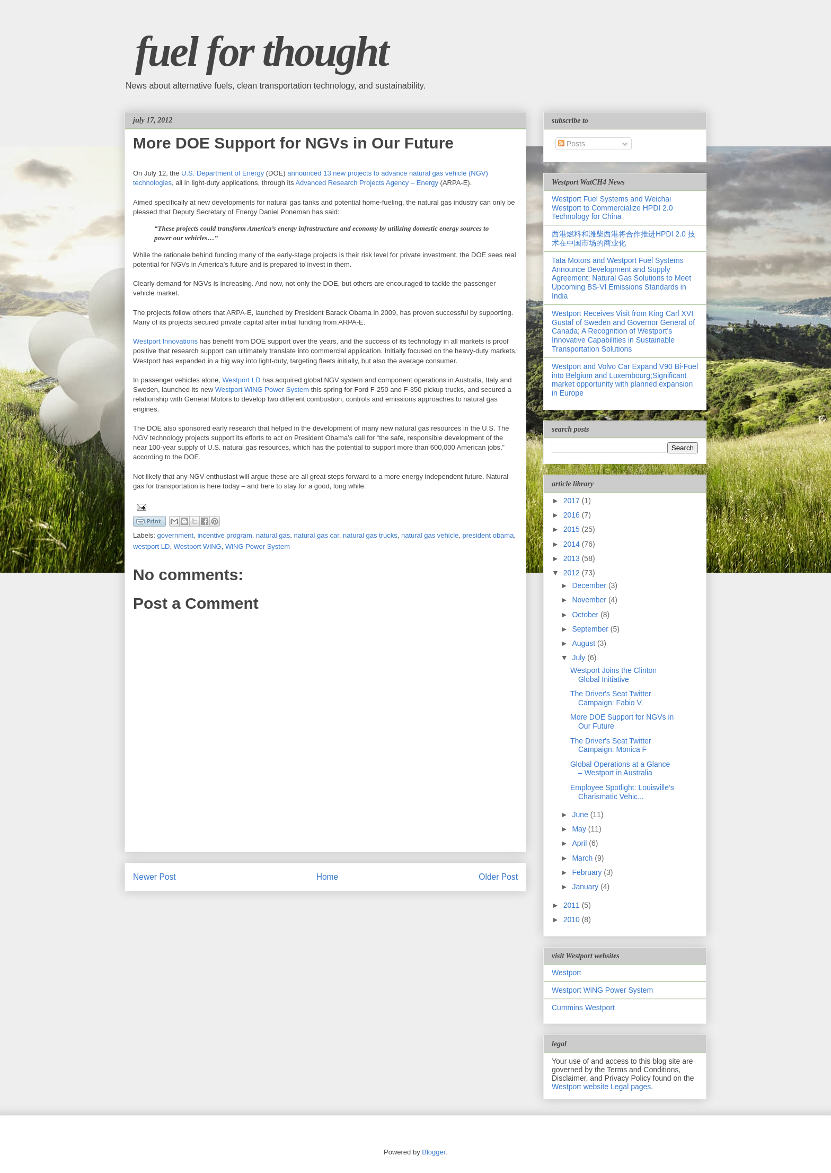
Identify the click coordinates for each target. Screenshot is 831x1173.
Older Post (498, 876)
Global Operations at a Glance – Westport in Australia (620, 768)
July (579, 657)
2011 (572, 905)
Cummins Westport (583, 1007)
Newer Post (154, 876)
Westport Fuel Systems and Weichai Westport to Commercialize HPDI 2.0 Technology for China (612, 208)
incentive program (224, 535)
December (590, 585)
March (583, 858)
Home (327, 876)
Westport (566, 972)
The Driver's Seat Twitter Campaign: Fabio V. (610, 698)
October (586, 614)
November (590, 600)
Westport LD (241, 380)
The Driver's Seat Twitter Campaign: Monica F (610, 745)
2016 (572, 515)
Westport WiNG (198, 546)
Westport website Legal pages (601, 1086)
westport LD (151, 546)
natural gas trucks (370, 535)
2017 (572, 500)
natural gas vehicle (429, 535)
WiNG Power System (257, 546)
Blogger (433, 1152)
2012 (572, 572)
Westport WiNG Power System (262, 389)
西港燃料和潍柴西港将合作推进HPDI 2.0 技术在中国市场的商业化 (623, 238)
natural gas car (316, 535)
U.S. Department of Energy (222, 173)
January (586, 886)
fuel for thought (261, 51)
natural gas (273, 535)
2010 (572, 919)
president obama (488, 535)
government (175, 535)
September (591, 629)
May (580, 829)
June (581, 814)
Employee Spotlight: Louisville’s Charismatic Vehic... (622, 792)
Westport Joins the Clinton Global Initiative (613, 675)
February (588, 872)
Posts (571, 143)
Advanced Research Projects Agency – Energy (366, 183)
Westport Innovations (165, 341)
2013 (572, 558)
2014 (572, 544)
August (584, 643)
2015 (572, 529)
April (580, 843)
